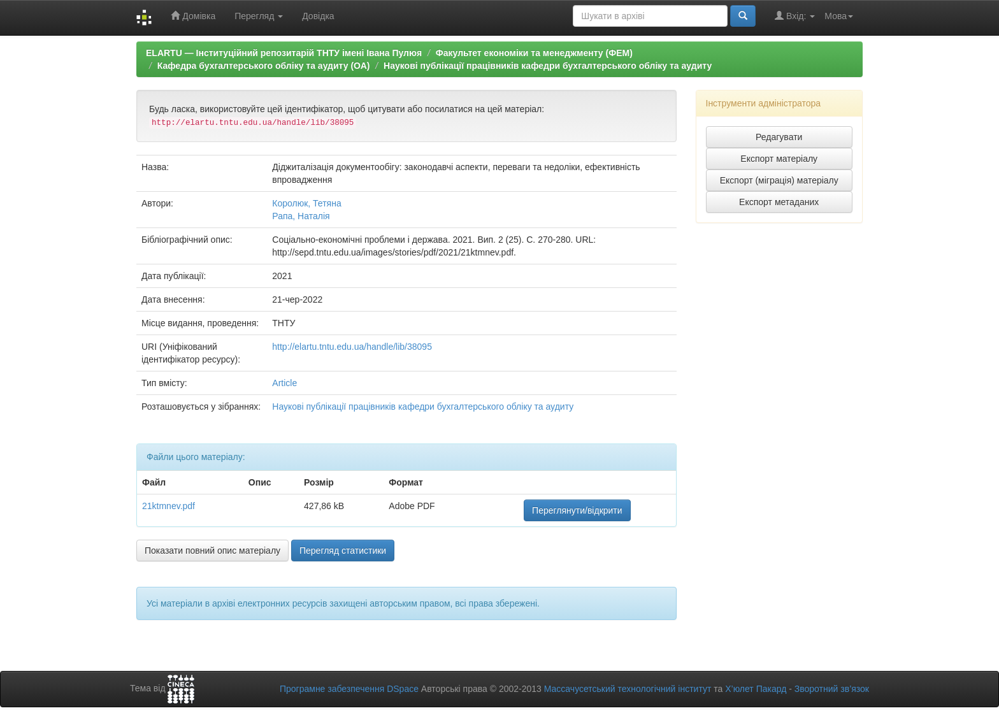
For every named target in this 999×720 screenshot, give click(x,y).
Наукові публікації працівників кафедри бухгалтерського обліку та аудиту (548, 66)
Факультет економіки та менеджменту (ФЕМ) (534, 53)
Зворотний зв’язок (831, 689)
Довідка (318, 16)
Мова (838, 16)
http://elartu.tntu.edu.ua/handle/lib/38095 (352, 347)
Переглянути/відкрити (577, 510)
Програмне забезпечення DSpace (349, 689)
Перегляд (258, 16)
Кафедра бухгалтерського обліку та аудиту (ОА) (263, 66)
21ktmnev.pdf (168, 506)
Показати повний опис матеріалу (212, 550)
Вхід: (795, 15)
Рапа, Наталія (300, 216)
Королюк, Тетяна (306, 203)
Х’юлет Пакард (755, 689)
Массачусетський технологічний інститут (628, 689)
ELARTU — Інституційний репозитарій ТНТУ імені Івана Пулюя (284, 53)
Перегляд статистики (342, 550)
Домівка (193, 15)
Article (284, 383)
